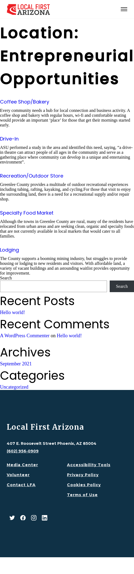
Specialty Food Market (26, 212)
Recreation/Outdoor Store (31, 175)
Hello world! (12, 312)
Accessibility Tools (88, 464)
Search (6, 278)
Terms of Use (82, 494)
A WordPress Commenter (24, 335)
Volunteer (18, 474)
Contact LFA (21, 484)
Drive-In (9, 138)
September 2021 (16, 363)
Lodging (9, 249)
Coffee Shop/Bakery (24, 101)
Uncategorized (14, 387)
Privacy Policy (83, 474)
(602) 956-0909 (23, 451)
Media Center (22, 464)
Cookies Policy (84, 484)
